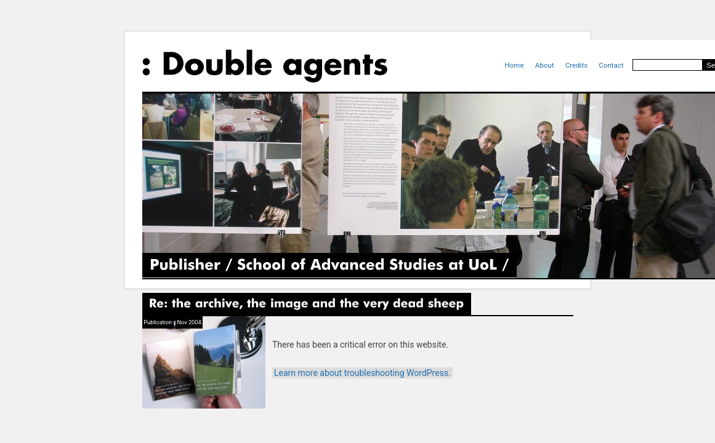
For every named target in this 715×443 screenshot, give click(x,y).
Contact (611, 65)
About (544, 65)
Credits (576, 65)
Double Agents (264, 65)
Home (514, 65)
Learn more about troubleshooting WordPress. (362, 373)
